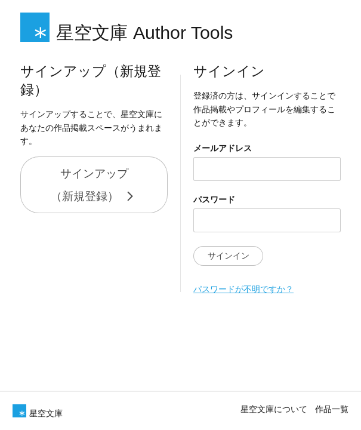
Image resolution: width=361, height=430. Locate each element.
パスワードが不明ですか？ (237, 289)
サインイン (222, 255)
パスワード (208, 199)
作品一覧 (331, 408)
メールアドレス (216, 148)
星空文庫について (273, 408)
